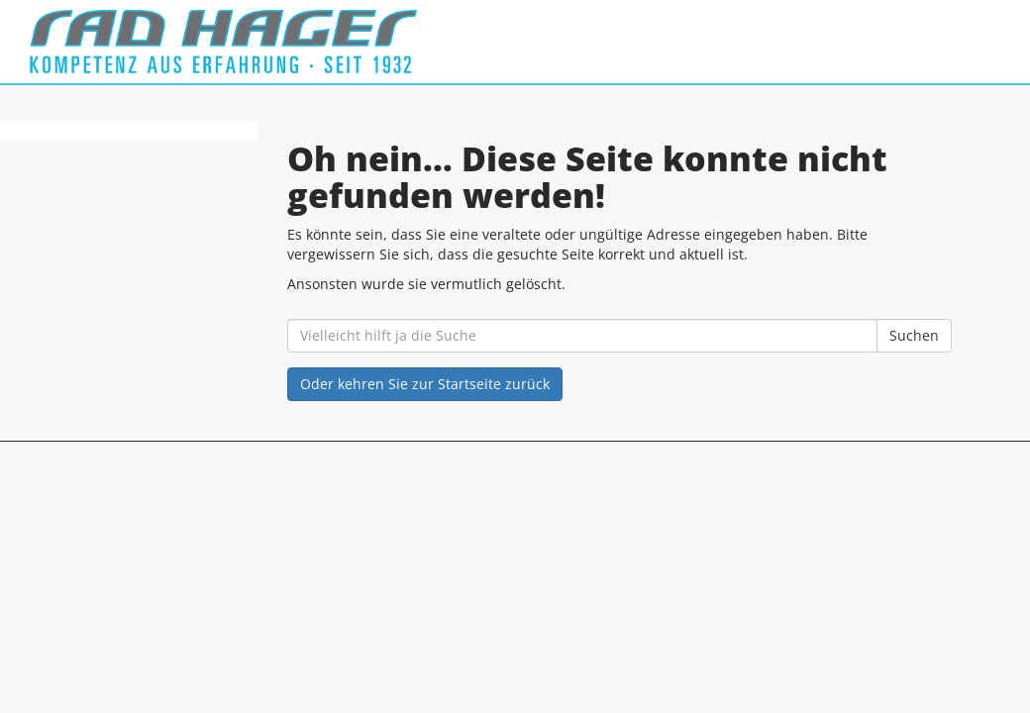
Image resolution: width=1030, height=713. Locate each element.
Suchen (914, 335)
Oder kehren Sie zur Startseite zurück (425, 383)
